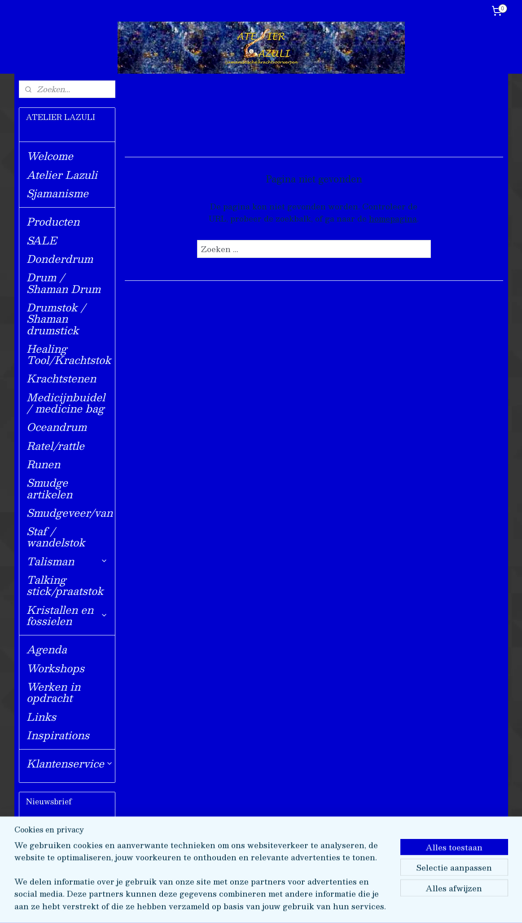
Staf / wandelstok (55, 536)
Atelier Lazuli (61, 174)
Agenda (46, 649)
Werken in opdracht (53, 692)
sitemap (234, 906)
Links (41, 716)
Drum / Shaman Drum (63, 282)
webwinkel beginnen (285, 906)
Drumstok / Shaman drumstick (56, 318)
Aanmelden (56, 866)
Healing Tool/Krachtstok (68, 354)
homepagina (393, 218)
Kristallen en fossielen (66, 615)
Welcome (49, 155)
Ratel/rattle (55, 445)
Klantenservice (69, 763)
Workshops (55, 668)
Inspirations (57, 735)
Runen (43, 464)
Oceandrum (56, 426)
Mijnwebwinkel (365, 906)
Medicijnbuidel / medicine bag (65, 402)
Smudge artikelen (49, 488)
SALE (41, 240)
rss (251, 906)
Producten (52, 221)
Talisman (66, 561)
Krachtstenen (61, 378)
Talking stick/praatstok (64, 585)
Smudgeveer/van (69, 512)
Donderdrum (59, 258)
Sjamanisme (57, 193)
